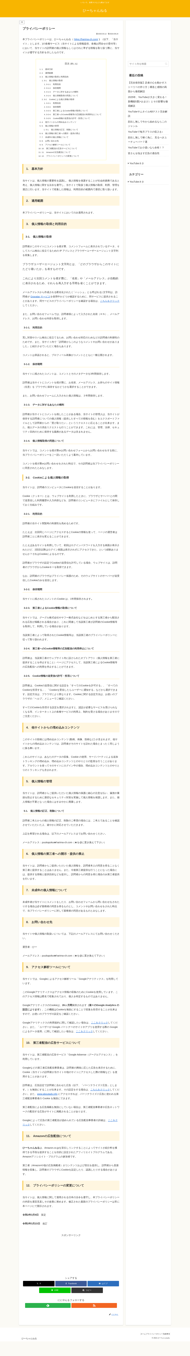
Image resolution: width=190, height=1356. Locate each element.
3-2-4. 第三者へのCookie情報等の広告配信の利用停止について (74, 122)
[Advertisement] (71, 1269)
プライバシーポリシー (150, 1348)
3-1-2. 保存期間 (51, 91)
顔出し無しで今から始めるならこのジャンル (147, 123)
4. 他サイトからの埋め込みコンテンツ (57, 131)
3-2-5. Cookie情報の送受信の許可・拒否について (67, 126)
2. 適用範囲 (44, 74)
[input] (148, 64)
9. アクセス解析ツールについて (54, 157)
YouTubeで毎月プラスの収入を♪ (145, 131)
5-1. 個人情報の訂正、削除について (61, 140)
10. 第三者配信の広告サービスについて (58, 161)
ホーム (137, 1348)
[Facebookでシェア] (71, 1298)
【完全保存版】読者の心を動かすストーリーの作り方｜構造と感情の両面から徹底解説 (147, 87)
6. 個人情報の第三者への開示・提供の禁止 (59, 144)
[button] (87, 1305)
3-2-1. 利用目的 (51, 109)
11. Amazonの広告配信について (54, 166)
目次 (67, 63)
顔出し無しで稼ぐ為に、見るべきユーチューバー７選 (147, 139)
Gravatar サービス (40, 311)
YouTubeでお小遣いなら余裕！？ (146, 147)
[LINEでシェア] (55, 1305)
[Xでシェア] (39, 1298)
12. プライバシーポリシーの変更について (59, 170)
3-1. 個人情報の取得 (51, 83)
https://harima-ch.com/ (86, 39)
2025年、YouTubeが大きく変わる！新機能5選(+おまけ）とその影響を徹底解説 (148, 101)
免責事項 (165, 1348)
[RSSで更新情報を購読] (73, 1320)
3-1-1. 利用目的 (51, 87)
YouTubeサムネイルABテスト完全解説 (147, 113)
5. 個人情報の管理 (47, 135)
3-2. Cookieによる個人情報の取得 (57, 105)
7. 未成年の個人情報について (53, 148)
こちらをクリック (109, 315)
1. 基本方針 (44, 70)
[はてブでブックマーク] (103, 1298)
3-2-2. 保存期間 (51, 113)
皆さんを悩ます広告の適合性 (144, 153)
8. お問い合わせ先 (47, 153)
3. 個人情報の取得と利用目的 (53, 78)
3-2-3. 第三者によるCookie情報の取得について (66, 118)
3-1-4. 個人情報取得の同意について (61, 100)
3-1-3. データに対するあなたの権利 (61, 96)
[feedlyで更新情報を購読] (68, 1320)
